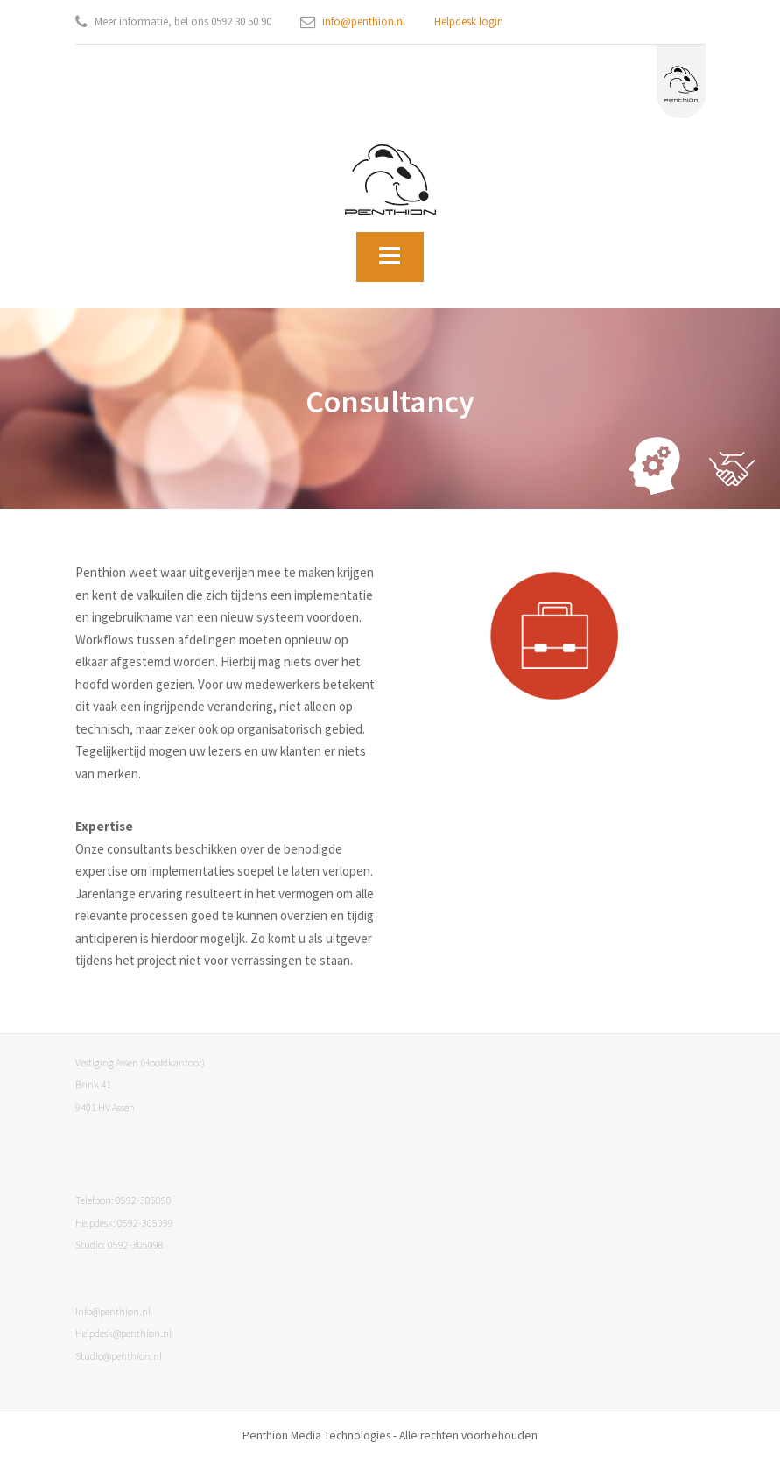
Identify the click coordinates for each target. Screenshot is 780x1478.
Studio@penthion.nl (118, 1355)
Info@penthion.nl (113, 1311)
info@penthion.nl (363, 21)
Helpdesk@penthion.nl (123, 1333)
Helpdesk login (468, 21)
